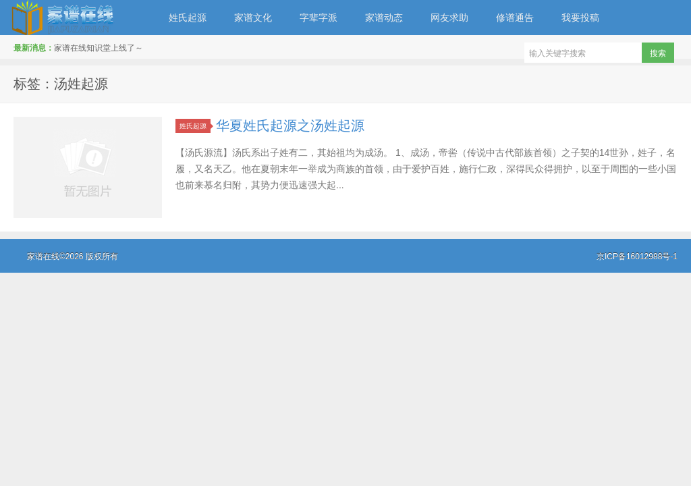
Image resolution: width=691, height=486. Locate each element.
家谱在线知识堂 (77, 17)
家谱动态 (384, 17)
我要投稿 (580, 17)
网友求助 (449, 17)
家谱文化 (253, 17)
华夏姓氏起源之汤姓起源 (290, 125)
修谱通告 (515, 17)
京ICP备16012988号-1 (637, 256)
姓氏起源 (187, 17)
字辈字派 (318, 17)
